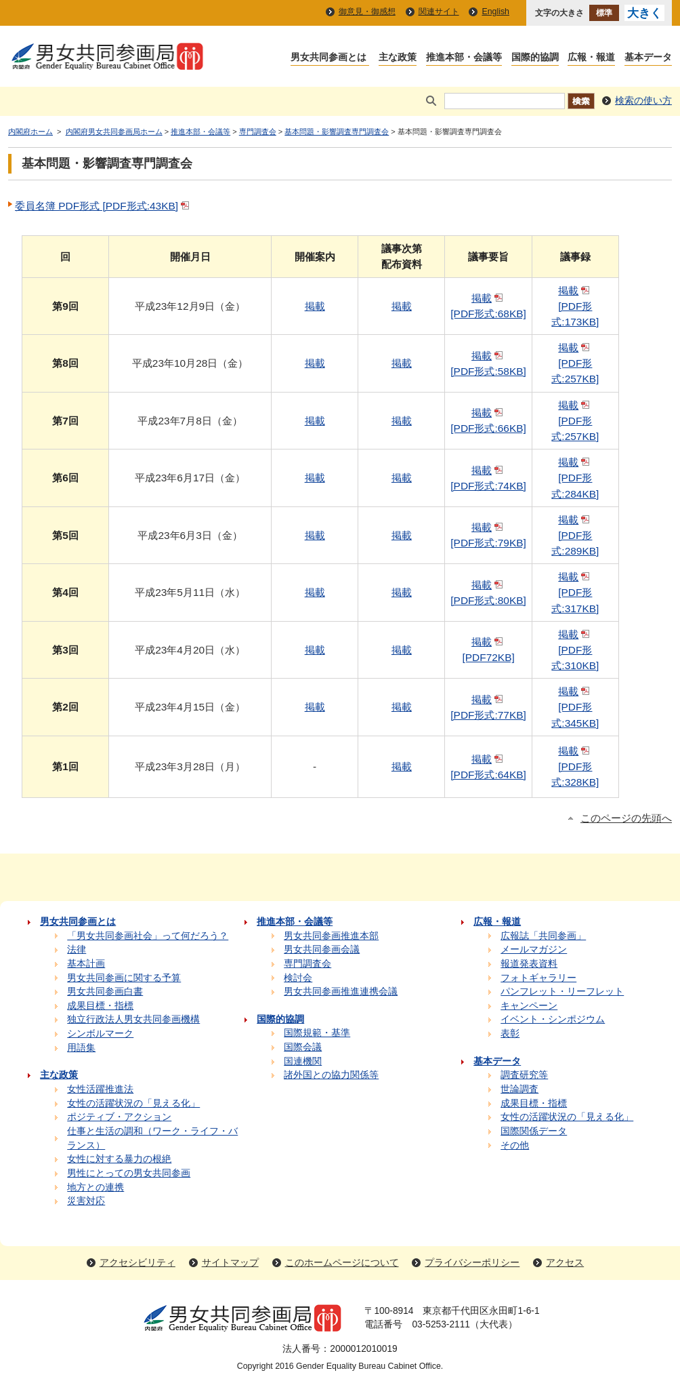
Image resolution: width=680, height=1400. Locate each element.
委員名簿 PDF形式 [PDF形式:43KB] (103, 206)
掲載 (315, 306)
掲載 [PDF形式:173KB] (575, 306)
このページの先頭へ (626, 818)
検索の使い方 (643, 101)
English (495, 11)
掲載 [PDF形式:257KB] (575, 363)
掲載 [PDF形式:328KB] (575, 766)
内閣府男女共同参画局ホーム (114, 131)
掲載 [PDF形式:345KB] (575, 706)
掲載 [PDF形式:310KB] (575, 649)
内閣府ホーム (30, 131)
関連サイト (439, 11)
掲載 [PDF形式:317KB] (575, 592)
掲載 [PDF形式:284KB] (575, 477)
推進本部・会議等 (200, 131)
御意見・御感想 (367, 11)
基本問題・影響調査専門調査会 (336, 131)
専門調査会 (257, 131)
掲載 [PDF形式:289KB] (575, 535)
